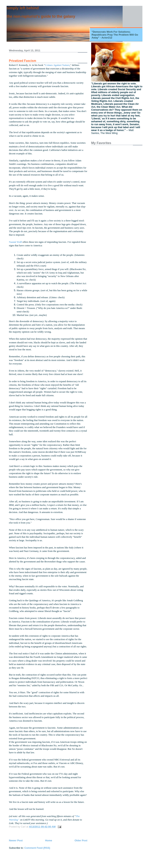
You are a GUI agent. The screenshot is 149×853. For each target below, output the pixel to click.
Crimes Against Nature (57, 65)
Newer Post (16, 840)
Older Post (80, 840)
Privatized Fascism (22, 60)
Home (48, 840)
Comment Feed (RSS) (37, 847)
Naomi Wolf (16, 241)
